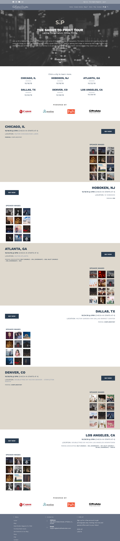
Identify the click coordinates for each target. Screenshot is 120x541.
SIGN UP (79, 526)
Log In (104, 2)
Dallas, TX (28, 89)
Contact (16, 537)
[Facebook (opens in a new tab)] (13, 2)
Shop (15, 531)
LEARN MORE (60, 60)
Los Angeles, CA (92, 89)
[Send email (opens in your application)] (22, 2)
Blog (15, 520)
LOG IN (79, 529)
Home (15, 517)
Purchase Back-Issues (20, 526)
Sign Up (85, 2)
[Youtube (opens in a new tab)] (19, 2)
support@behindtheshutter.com (60, 525)
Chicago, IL (28, 78)
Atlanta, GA (91, 78)
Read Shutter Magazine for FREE (23, 523)
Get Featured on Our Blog (21, 528)
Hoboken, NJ (60, 78)
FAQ (15, 534)
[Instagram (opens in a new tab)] (16, 2)
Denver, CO (60, 89)
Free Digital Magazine (95, 2)
